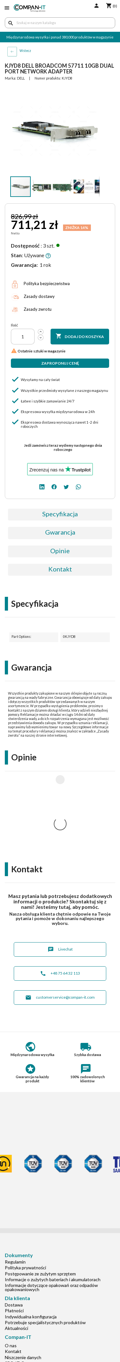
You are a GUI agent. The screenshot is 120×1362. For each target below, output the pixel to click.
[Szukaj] (60, 22)
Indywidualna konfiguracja (31, 1232)
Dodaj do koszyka (80, 336)
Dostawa (14, 1220)
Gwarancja (60, 532)
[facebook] (54, 486)
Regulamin (15, 1177)
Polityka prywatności (25, 1183)
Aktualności (16, 1243)
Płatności (14, 1226)
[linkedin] (41, 486)
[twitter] (66, 486)
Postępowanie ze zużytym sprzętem (40, 1189)
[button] (94, 92)
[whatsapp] (78, 486)
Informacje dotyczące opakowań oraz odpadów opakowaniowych (51, 1202)
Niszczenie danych (23, 1272)
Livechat (60, 865)
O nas (11, 1261)
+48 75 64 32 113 (60, 889)
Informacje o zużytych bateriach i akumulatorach (52, 1194)
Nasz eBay (15, 1290)
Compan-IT (16, 1284)
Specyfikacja (60, 514)
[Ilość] (23, 336)
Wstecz (25, 51)
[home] (29, 8)
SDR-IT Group (19, 1278)
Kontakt (60, 569)
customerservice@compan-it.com (60, 913)
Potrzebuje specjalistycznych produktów (45, 1237)
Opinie (60, 550)
